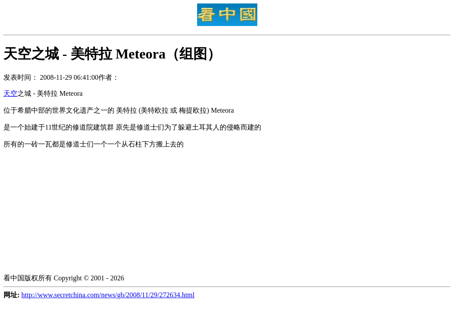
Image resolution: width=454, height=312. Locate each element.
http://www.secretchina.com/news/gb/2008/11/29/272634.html (108, 295)
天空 (10, 93)
